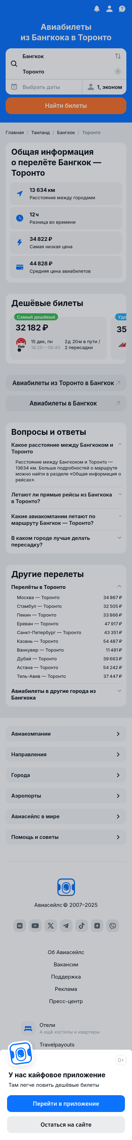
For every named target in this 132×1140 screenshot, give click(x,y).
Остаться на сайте (66, 1124)
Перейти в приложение (66, 1103)
